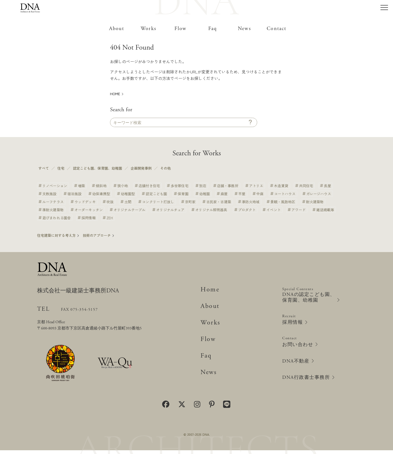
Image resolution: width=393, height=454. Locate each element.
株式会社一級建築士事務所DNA (88, 288)
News (244, 28)
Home (211, 286)
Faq (212, 28)
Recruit (294, 317)
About (116, 28)
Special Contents (311, 292)
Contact (276, 28)
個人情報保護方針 (196, 422)
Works (148, 28)
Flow (180, 28)
